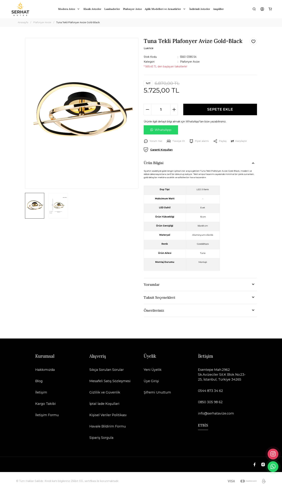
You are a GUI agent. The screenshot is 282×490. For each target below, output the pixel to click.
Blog (39, 381)
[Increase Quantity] (174, 109)
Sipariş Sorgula (101, 438)
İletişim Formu (47, 415)
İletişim (41, 392)
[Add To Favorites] (253, 41)
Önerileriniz (154, 310)
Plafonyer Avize (190, 61)
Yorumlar (152, 284)
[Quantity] (160, 109)
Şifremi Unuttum (157, 392)
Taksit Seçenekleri (159, 297)
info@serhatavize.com (216, 413)
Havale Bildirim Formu (107, 426)
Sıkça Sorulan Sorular (106, 370)
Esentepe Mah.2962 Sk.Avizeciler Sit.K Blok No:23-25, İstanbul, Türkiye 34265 (221, 374)
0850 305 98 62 (210, 402)
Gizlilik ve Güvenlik (104, 392)
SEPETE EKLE (220, 109)
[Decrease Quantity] (147, 109)
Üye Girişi (151, 381)
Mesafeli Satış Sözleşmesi (110, 381)
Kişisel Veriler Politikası (108, 415)
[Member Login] (262, 9)
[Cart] (270, 9)
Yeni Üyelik (153, 370)
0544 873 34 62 (210, 391)
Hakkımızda (45, 370)
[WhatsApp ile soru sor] (161, 130)
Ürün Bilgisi (153, 163)
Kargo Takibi (45, 404)
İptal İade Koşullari (104, 404)
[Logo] (20, 9)
